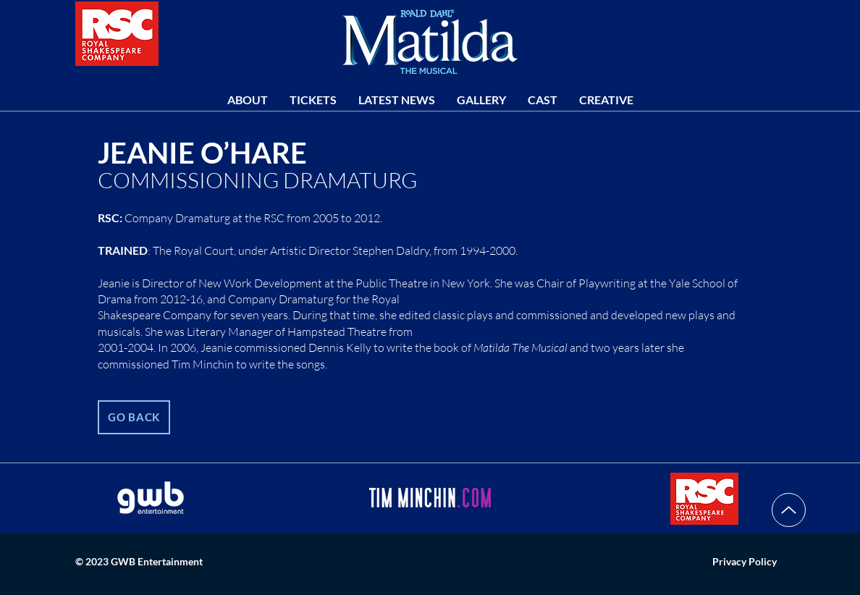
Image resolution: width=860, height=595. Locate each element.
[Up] (789, 510)
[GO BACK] (134, 417)
